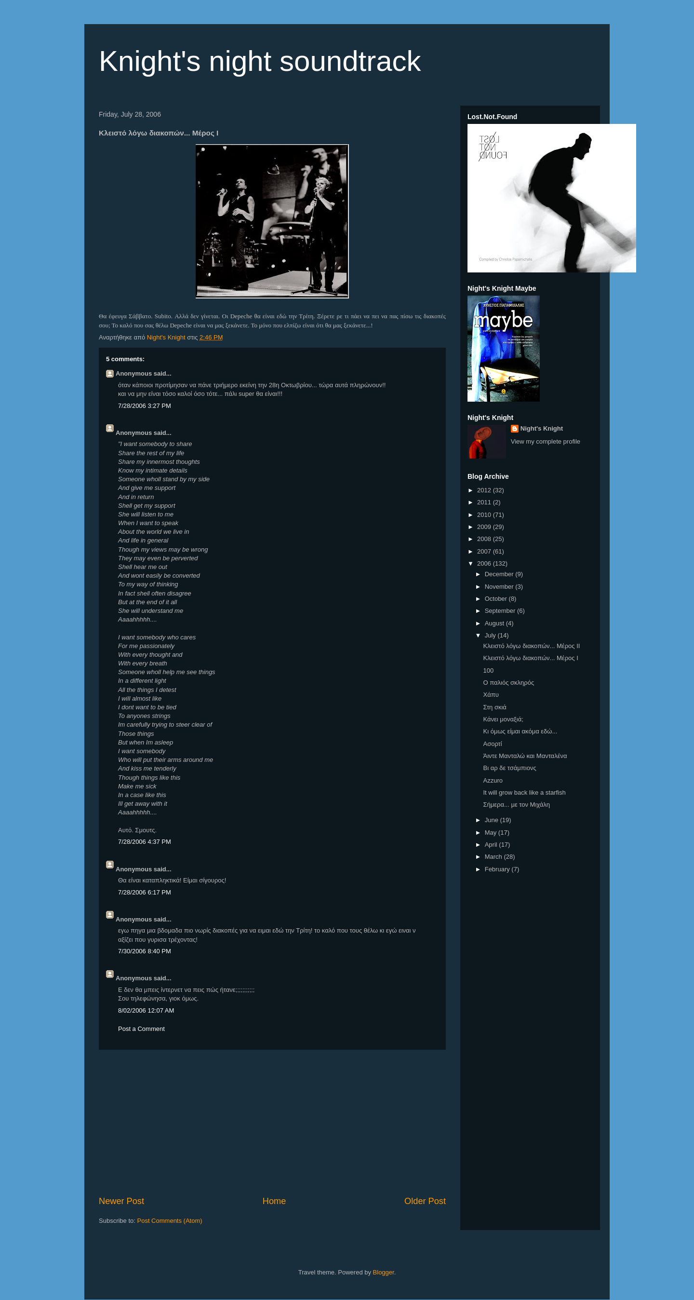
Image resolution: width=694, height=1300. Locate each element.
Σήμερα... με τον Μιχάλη (516, 804)
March (494, 856)
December (500, 574)
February (498, 869)
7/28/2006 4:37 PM (144, 841)
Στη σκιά (494, 707)
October (497, 598)
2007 (485, 551)
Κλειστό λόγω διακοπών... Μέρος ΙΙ (531, 646)
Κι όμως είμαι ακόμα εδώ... (520, 731)
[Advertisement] (272, 1122)
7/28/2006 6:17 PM (144, 892)
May (491, 832)
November (500, 586)
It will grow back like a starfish (524, 792)
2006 (485, 563)
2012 (485, 490)
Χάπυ (490, 694)
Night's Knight (541, 428)
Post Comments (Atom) (169, 1220)
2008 (485, 538)
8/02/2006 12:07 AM (146, 1010)
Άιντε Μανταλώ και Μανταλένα (525, 755)
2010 (485, 514)
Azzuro (492, 780)
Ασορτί (492, 743)
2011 (485, 502)
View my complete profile (545, 441)
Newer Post (121, 1201)
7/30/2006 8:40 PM (144, 951)
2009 (485, 526)
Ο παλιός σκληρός (508, 682)
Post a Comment (141, 1028)
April (492, 844)
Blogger (383, 1272)
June (492, 820)
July (491, 635)
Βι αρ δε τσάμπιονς (509, 768)
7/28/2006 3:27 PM (144, 405)
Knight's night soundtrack (260, 61)
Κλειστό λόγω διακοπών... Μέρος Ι (530, 658)
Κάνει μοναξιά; (503, 719)
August (495, 623)
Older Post (425, 1201)
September (501, 610)
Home (274, 1201)
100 (488, 670)
